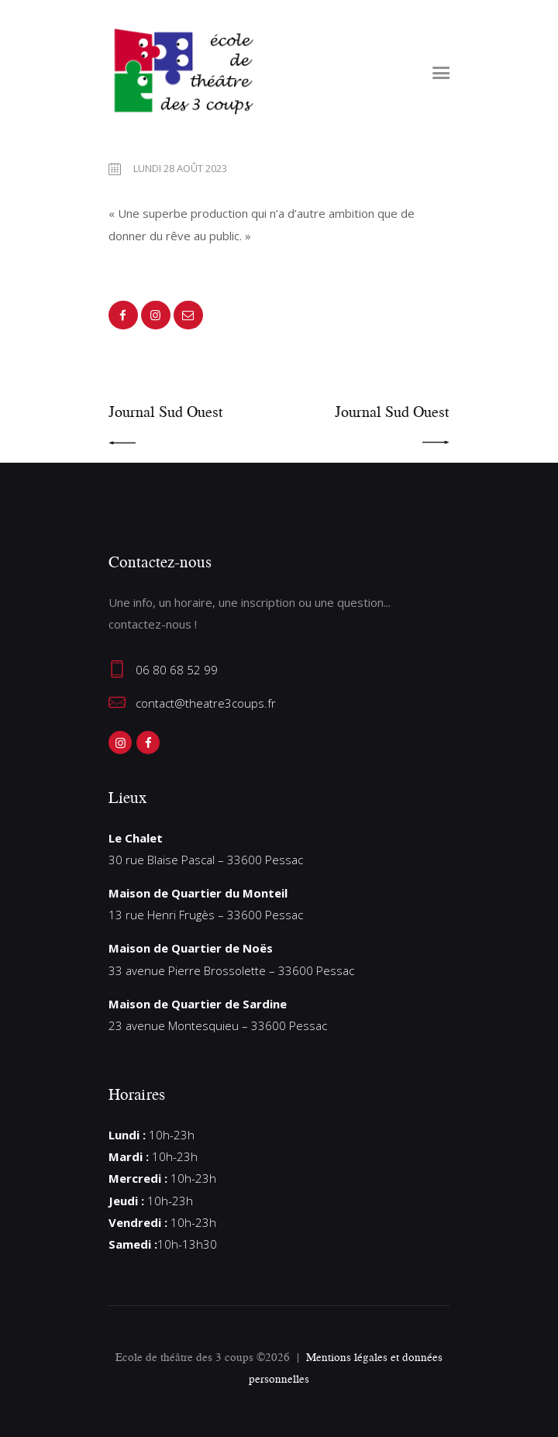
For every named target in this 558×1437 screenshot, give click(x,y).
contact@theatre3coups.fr (206, 703)
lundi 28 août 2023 (180, 168)
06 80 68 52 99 (177, 669)
